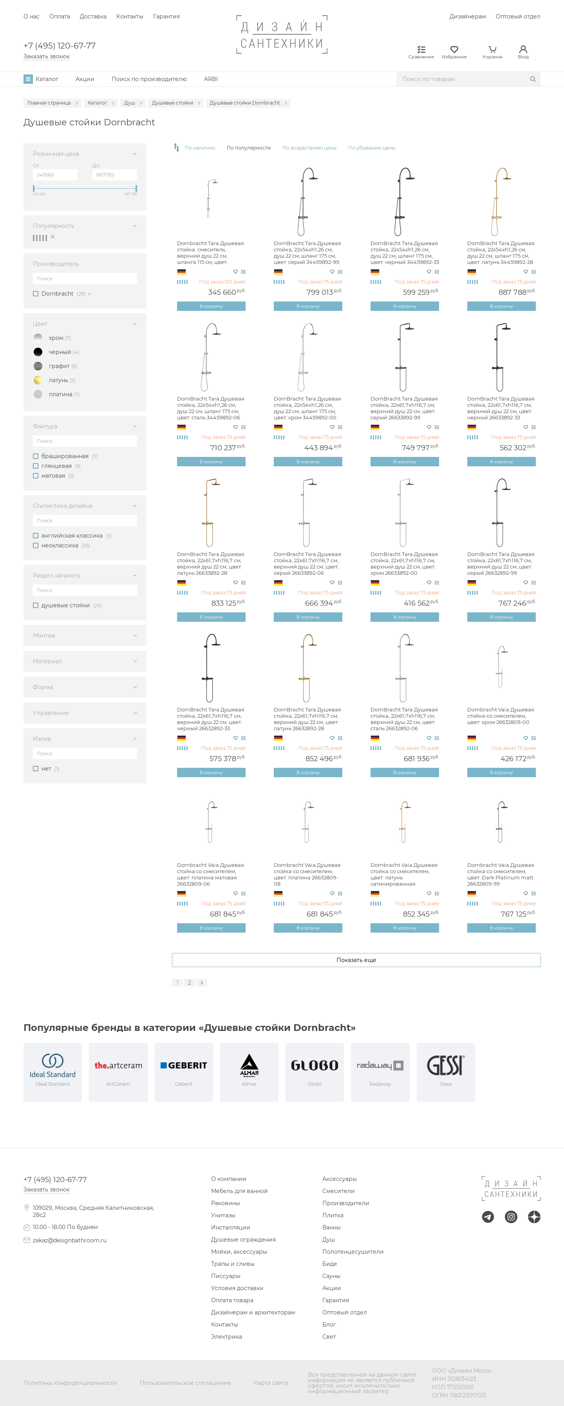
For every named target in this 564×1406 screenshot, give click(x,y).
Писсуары (225, 1276)
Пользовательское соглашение (185, 1382)
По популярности (249, 148)
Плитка (332, 1215)
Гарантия (166, 16)
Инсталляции (230, 1227)
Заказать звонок (47, 56)
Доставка (93, 16)
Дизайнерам (468, 16)
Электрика (226, 1336)
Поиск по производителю (149, 79)
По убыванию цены (371, 148)
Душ (328, 1239)
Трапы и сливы (233, 1263)
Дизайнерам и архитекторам (253, 1312)
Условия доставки (237, 1288)
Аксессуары (339, 1178)
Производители (345, 1203)
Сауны (331, 1276)
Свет (329, 1336)
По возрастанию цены (309, 148)
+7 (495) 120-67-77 (60, 46)
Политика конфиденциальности (70, 1382)
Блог (329, 1324)
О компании (228, 1178)
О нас (32, 16)
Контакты (129, 16)
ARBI (211, 79)
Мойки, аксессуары (239, 1251)
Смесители (338, 1191)
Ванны (331, 1227)
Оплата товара (232, 1300)
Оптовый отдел (518, 16)
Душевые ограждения (243, 1239)
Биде (329, 1263)
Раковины (225, 1203)
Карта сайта (271, 1382)
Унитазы (223, 1215)
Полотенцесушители (353, 1251)
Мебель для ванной (239, 1191)
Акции (85, 79)
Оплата (59, 16)
